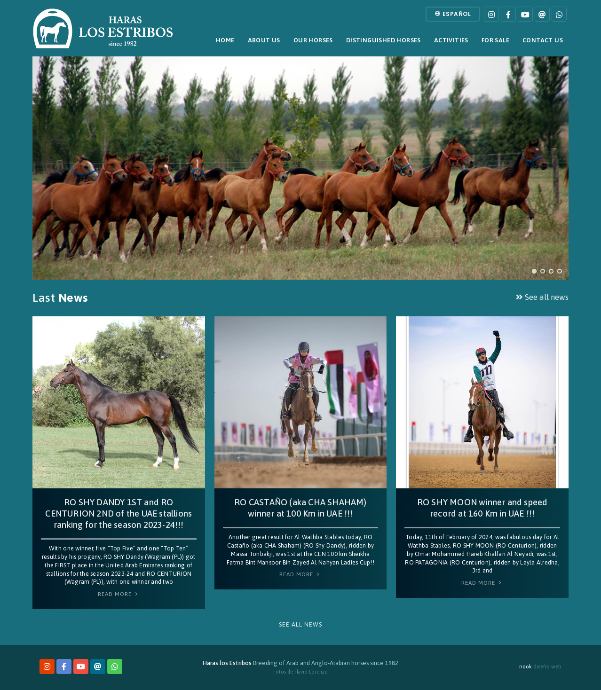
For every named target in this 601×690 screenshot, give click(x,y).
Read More (119, 594)
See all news (542, 297)
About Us (264, 40)
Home (225, 40)
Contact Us (542, 40)
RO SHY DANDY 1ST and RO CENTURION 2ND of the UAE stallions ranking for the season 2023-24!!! (118, 513)
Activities (451, 40)
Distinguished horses (383, 40)
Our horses (313, 40)
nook (525, 666)
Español (453, 14)
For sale (495, 40)
